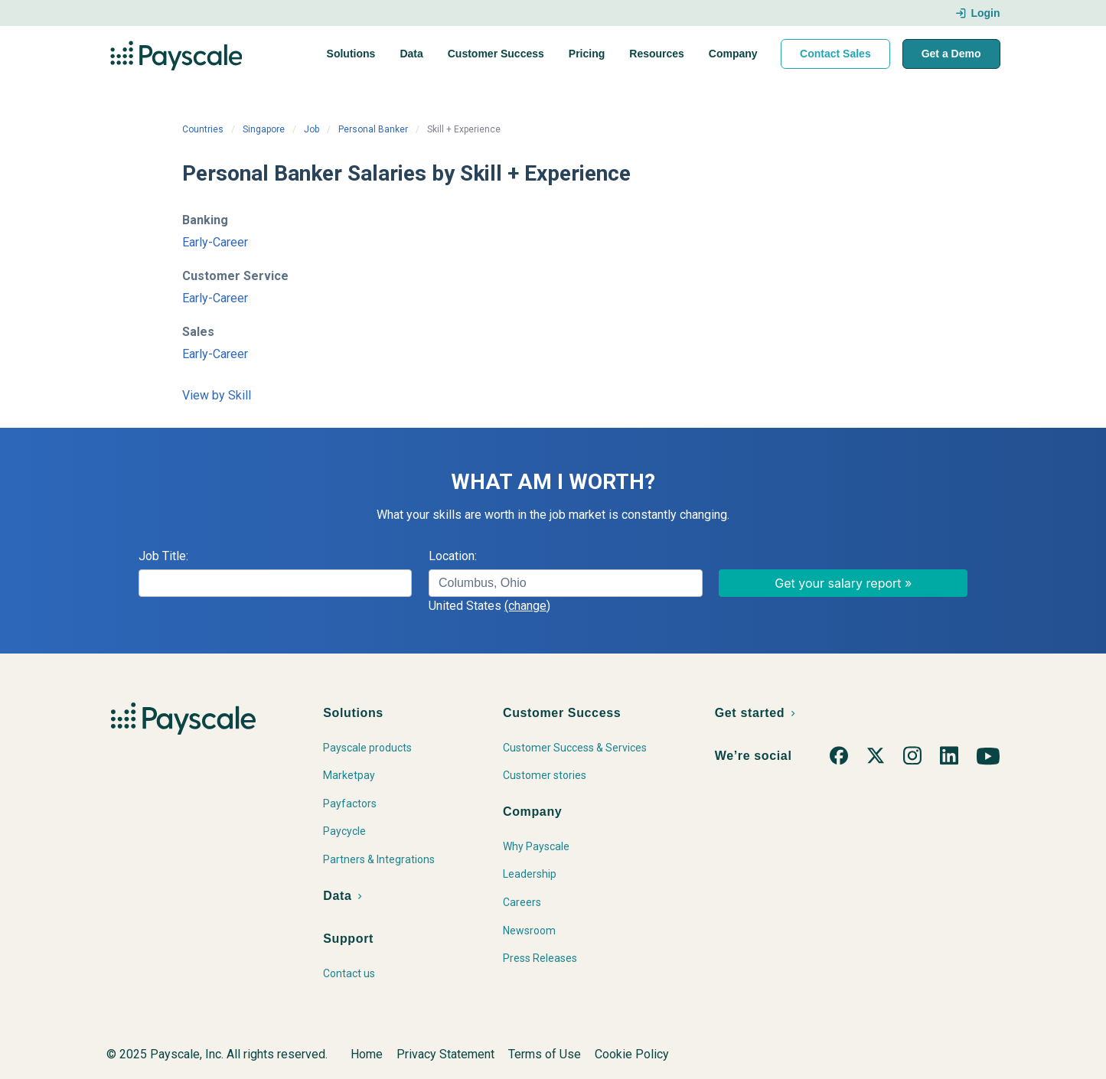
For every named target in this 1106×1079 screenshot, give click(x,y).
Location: (453, 556)
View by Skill (216, 395)
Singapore (264, 129)
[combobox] (566, 583)
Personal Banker (373, 129)
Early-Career (215, 242)
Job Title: (163, 556)
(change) (527, 605)
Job (311, 129)
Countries (202, 129)
